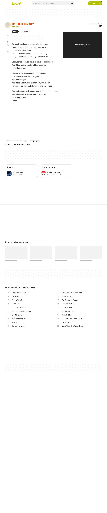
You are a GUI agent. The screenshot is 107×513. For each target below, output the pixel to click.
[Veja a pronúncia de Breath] (43, 197)
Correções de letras (48, 500)
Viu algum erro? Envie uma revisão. (18, 144)
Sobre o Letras (79, 496)
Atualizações (12, 504)
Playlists (10, 500)
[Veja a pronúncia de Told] (54, 197)
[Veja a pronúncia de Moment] (21, 197)
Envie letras (45, 496)
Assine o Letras (46, 504)
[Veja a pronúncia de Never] (10, 197)
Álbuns (9, 496)
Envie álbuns (45, 493)
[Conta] (100, 3)
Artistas (10, 493)
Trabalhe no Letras (80, 500)
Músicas (10, 489)
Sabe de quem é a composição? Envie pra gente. (23, 141)
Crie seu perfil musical (48, 489)
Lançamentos (12, 508)
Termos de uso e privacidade (84, 493)
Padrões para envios (81, 504)
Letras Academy (53, 186)
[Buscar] (72, 3)
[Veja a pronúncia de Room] (32, 197)
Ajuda (76, 489)
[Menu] (8, 3)
